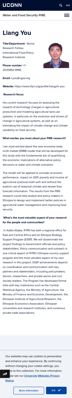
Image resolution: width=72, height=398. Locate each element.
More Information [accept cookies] (28, 390)
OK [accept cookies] (56, 390)
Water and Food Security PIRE (24, 15)
